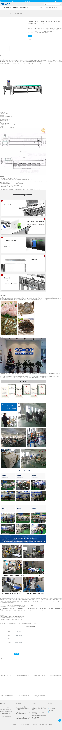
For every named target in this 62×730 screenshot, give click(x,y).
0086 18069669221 (20, 1)
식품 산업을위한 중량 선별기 (6, 707)
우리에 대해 (48, 7)
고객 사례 (33, 724)
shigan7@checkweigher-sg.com (8, 1)
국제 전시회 (26, 724)
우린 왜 (53, 7)
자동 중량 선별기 (18, 13)
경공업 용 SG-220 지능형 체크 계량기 (7, 676)
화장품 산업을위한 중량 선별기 (6, 711)
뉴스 (10, 724)
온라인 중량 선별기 (24, 7)
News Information (34, 7)
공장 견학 (21, 724)
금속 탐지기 (15, 7)
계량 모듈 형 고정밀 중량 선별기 (23, 676)
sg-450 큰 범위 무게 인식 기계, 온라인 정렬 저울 (23, 696)
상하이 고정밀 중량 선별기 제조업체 (39, 676)
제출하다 (16, 653)
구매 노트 (42, 7)
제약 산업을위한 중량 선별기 (6, 709)
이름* (9, 635)
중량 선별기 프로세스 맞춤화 (38, 712)
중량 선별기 (8, 7)
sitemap (51, 724)
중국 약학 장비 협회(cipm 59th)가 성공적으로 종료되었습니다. (23, 707)
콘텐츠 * (9, 642)
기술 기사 (15, 724)
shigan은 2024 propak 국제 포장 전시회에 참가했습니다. (23, 712)
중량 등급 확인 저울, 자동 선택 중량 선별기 (55, 676)
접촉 (57, 7)
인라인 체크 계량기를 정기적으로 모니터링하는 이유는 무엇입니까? (39, 707)
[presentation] (16, 649)
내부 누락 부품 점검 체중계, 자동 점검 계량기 (7, 696)
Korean (59, 1)
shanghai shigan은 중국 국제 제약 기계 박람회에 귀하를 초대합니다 (23, 718)
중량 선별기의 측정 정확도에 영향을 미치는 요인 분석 (39, 716)
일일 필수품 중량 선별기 (5, 713)
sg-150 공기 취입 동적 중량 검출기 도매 (39, 696)
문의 (30, 35)
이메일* (9, 631)
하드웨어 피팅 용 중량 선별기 (6, 716)
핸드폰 (9, 638)
